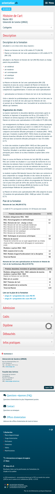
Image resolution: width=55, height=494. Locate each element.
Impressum (49, 491)
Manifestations (10, 451)
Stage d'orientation (11, 438)
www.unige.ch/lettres (12, 381)
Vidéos (7, 448)
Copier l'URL (49, 387)
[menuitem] (51, 429)
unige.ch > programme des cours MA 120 (20, 299)
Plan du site (27, 491)
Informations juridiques (38, 491)
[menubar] (49, 3)
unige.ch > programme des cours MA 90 (20, 296)
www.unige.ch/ (10, 366)
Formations (8, 444)
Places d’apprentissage (12, 435)
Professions (8, 441)
